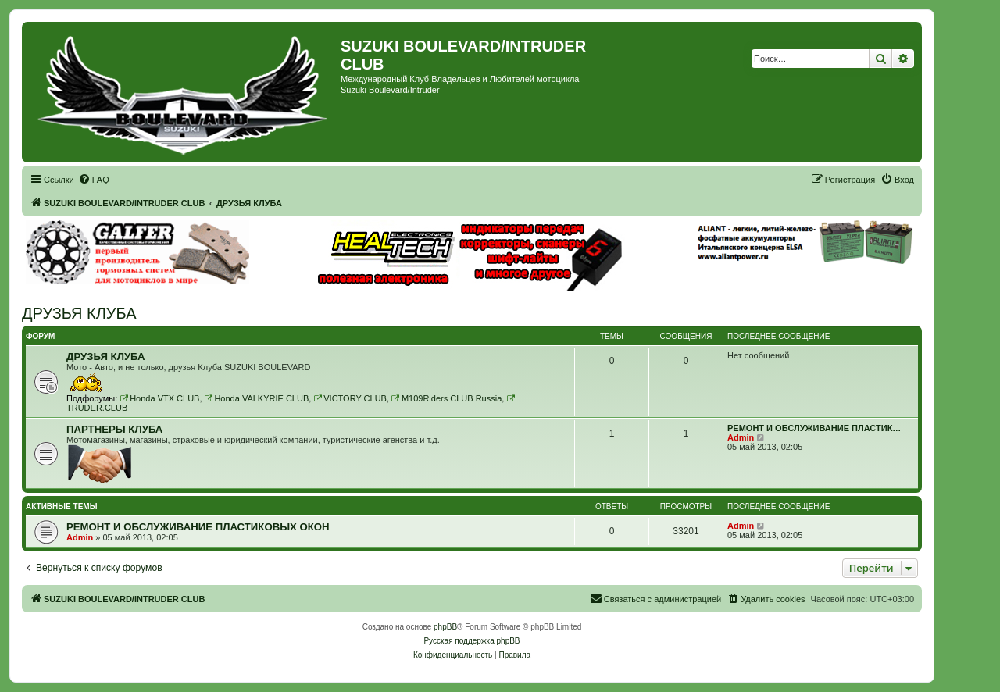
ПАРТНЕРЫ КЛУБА (114, 429)
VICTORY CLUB (350, 398)
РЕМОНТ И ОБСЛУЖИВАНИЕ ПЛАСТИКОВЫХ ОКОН (198, 527)
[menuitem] (93, 179)
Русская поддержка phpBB (471, 641)
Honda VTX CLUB (159, 398)
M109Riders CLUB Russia (446, 398)
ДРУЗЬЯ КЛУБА (79, 313)
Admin (740, 437)
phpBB (445, 626)
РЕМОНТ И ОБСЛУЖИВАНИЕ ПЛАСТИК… (814, 428)
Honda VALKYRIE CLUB (257, 398)
